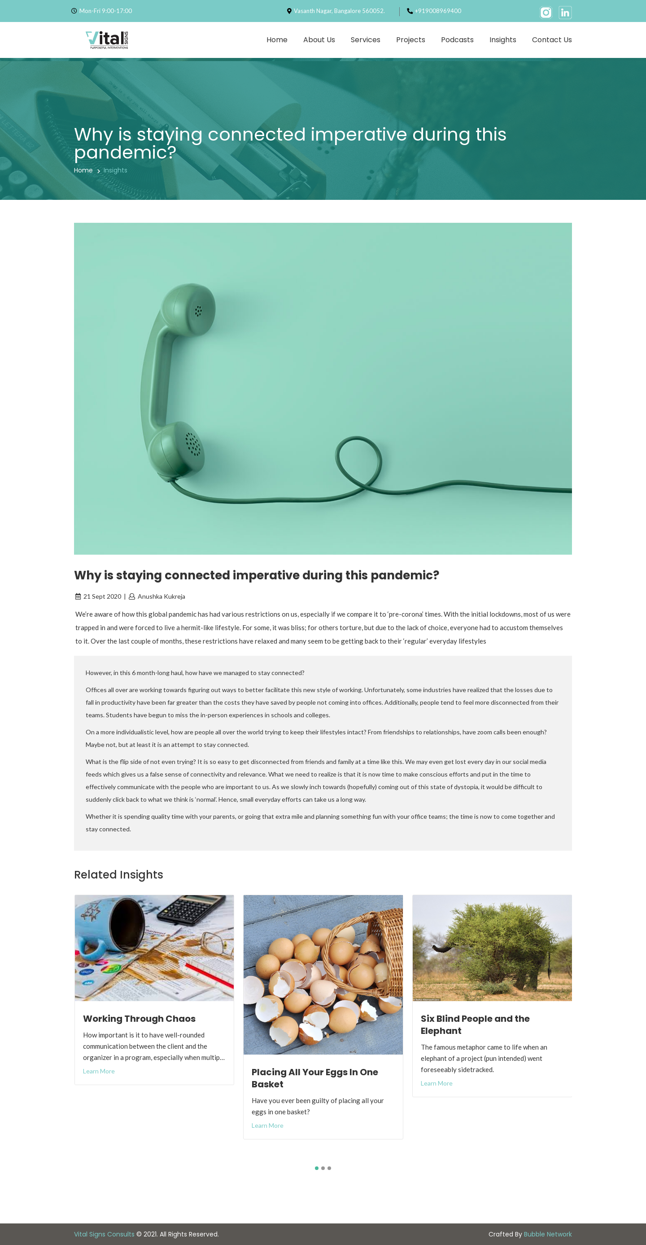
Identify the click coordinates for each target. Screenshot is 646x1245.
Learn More (99, 1071)
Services (365, 40)
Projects (410, 40)
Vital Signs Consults (104, 1234)
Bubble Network (548, 1234)
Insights (502, 40)
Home (277, 40)
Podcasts (457, 40)
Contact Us (552, 40)
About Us (319, 40)
